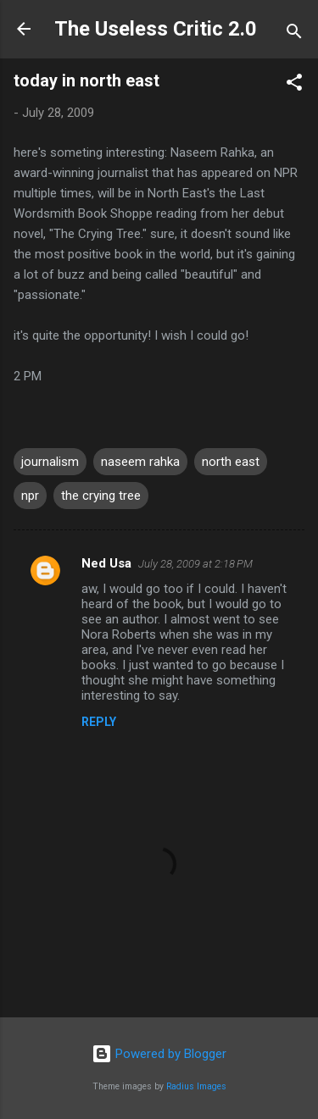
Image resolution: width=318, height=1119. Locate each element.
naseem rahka (140, 461)
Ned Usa (106, 563)
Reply (98, 721)
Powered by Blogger (159, 1053)
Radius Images (196, 1086)
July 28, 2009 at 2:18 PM (195, 563)
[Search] (294, 34)
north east (230, 461)
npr (30, 495)
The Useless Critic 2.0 (155, 29)
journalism (50, 461)
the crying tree (101, 495)
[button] (294, 85)
